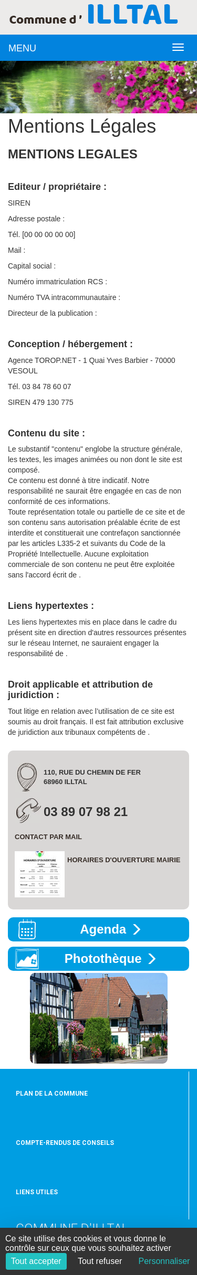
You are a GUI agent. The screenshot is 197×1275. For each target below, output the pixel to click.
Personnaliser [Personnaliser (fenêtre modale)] (164, 1261)
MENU (22, 48)
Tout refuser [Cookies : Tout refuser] (100, 1261)
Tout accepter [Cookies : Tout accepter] (36, 1261)
